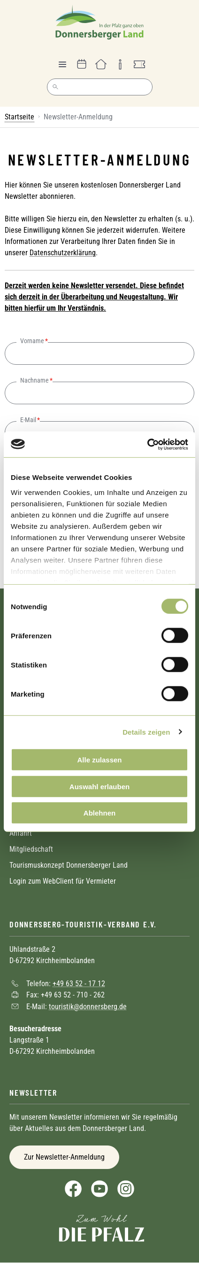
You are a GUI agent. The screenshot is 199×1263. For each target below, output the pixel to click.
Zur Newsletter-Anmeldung (64, 1157)
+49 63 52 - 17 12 (79, 983)
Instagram (125, 1188)
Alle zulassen (99, 760)
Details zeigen (146, 732)
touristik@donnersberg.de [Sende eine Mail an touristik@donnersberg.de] (88, 1006)
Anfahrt (20, 833)
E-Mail (28, 420)
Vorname (32, 341)
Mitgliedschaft (31, 849)
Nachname (34, 380)
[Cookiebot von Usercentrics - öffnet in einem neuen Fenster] (147, 444)
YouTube (99, 1188)
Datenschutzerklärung (63, 252)
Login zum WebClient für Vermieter (62, 881)
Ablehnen (99, 813)
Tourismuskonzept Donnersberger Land (68, 865)
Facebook (73, 1188)
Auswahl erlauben (99, 786)
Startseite (19, 116)
